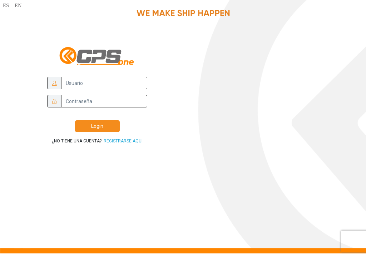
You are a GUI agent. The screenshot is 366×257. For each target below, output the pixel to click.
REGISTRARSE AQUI (123, 140)
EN (18, 5)
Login (97, 126)
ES (6, 5)
